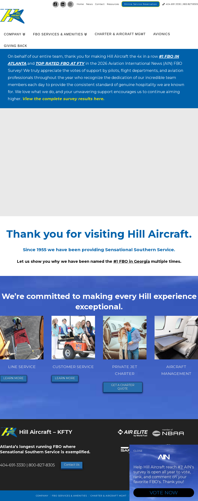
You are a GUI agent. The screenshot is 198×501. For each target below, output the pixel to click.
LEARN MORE (15, 378)
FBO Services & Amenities (69, 495)
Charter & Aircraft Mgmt (108, 495)
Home (80, 4)
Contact (100, 4)
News (89, 4)
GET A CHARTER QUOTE (124, 386)
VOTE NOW (164, 493)
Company (42, 495)
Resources (113, 4)
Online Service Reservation (140, 4)
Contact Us (71, 464)
